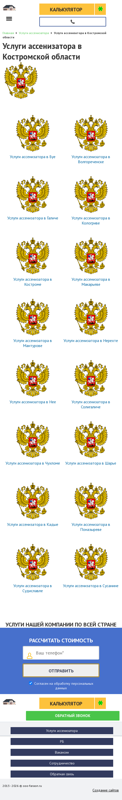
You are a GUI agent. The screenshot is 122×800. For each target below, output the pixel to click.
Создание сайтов (106, 790)
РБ (62, 741)
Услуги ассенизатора (62, 730)
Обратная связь (62, 774)
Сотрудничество (62, 763)
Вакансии (62, 752)
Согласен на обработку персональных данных (63, 685)
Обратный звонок (72, 715)
